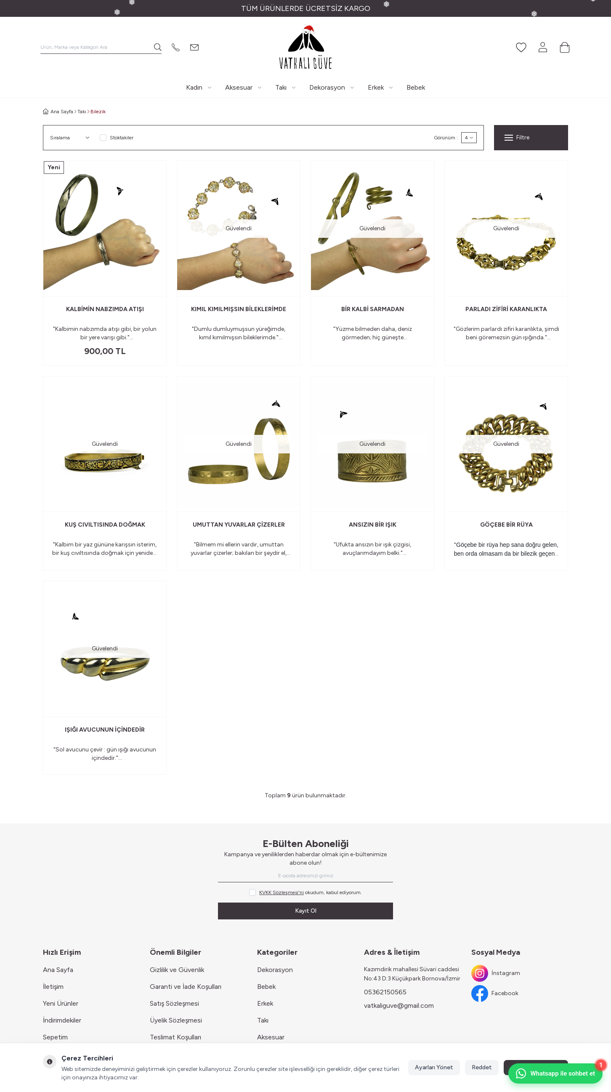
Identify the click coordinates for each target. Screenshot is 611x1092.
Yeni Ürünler (60, 1003)
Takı (81, 112)
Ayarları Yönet (434, 1067)
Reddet (482, 1067)
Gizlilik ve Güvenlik (177, 970)
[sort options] (71, 138)
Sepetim (55, 1037)
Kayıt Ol (305, 910)
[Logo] (305, 47)
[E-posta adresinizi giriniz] (305, 875)
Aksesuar (270, 1037)
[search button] (158, 47)
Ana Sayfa (58, 970)
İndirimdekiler (62, 1020)
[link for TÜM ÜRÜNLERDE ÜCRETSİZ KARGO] (305, 8)
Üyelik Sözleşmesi (176, 1020)
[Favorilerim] (521, 47)
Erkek (265, 1003)
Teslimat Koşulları (175, 1037)
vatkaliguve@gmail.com (399, 1005)
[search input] (101, 47)
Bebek (266, 987)
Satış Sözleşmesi (174, 1003)
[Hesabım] (543, 47)
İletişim (53, 987)
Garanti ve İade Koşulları (185, 987)
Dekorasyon (275, 970)
